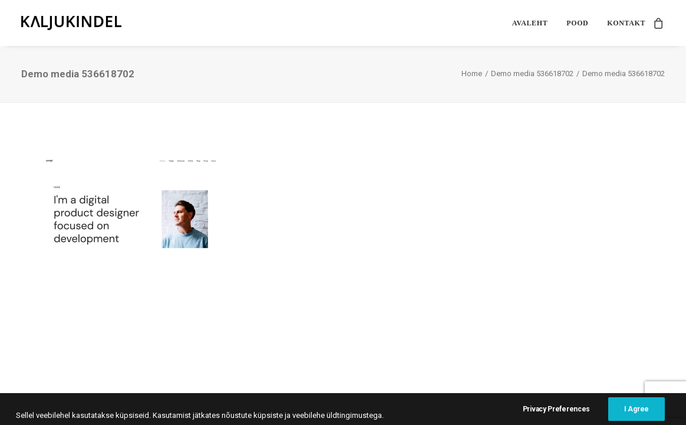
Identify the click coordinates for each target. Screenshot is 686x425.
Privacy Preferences (556, 414)
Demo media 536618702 (532, 73)
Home (471, 73)
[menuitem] (530, 23)
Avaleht (530, 23)
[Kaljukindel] (71, 23)
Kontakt (626, 23)
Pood (577, 23)
